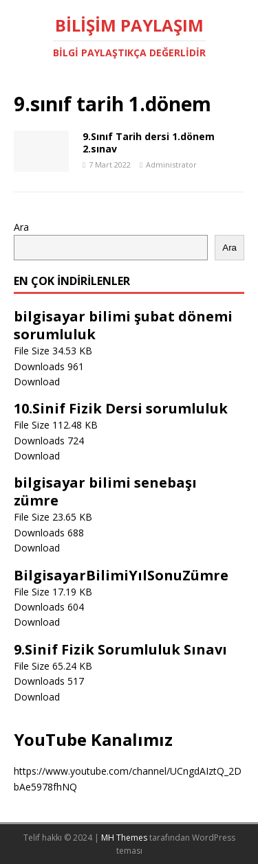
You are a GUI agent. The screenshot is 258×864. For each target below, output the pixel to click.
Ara (21, 227)
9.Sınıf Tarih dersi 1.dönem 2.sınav (149, 142)
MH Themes (124, 837)
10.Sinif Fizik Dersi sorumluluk (121, 408)
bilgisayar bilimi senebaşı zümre (105, 491)
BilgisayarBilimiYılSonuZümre (121, 575)
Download (37, 381)
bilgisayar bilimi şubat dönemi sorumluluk (123, 325)
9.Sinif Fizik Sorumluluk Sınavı (120, 649)
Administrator (171, 164)
